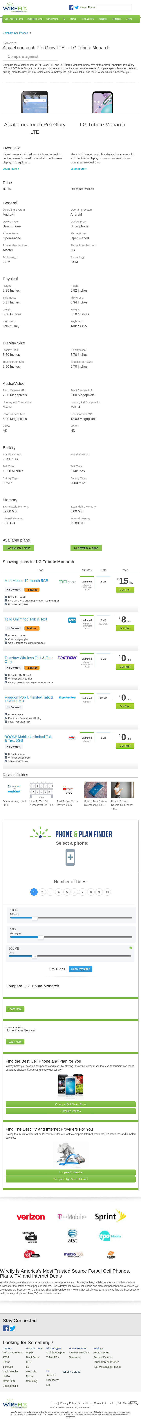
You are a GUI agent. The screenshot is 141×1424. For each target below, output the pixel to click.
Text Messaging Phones (101, 1365)
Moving (129, 19)
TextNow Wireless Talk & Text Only (28, 659)
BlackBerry (30, 1357)
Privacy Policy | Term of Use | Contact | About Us (87, 1400)
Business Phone (34, 19)
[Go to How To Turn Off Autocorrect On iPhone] (41, 790)
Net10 (6, 1374)
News (82, 7)
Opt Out (133, 1400)
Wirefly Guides (126, 1365)
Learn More (15, 1009)
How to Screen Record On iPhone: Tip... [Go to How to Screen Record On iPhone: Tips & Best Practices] (122, 805)
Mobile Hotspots (53, 1352)
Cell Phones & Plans (14, 19)
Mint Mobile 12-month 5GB (26, 580)
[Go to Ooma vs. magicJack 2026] (14, 790)
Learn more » (11, 168)
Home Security (87, 19)
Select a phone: (72, 843)
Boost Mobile (10, 1383)
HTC (26, 1361)
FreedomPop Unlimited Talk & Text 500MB (29, 699)
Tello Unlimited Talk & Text (26, 619)
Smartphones (95, 1352)
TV (64, 19)
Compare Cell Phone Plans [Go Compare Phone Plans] (70, 1104)
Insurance (103, 19)
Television (71, 1357)
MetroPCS (8, 1379)
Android (122, 1352)
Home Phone (52, 19)
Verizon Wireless (12, 1352)
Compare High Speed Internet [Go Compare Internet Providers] (71, 1179)
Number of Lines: (71, 882)
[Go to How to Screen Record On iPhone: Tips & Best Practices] (122, 790)
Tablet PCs (50, 1357)
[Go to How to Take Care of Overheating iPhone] (95, 790)
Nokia (27, 1374)
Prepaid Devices (97, 1357)
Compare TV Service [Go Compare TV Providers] (71, 1172)
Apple (27, 1352)
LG (26, 1365)
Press (91, 7)
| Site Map (122, 1400)
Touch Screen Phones (100, 1361)
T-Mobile (7, 1365)
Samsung (29, 1379)
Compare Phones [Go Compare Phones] (71, 1111)
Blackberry (123, 1357)
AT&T (6, 1357)
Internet (73, 19)
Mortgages (116, 19)
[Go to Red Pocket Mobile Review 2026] (68, 790)
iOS (120, 1361)
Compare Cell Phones (15, 32)
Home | (55, 1400)
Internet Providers (75, 1352)
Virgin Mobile (10, 1370)
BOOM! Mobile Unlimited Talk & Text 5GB (29, 738)
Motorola (29, 1370)
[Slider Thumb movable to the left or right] (35, 919)
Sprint (6, 1361)
